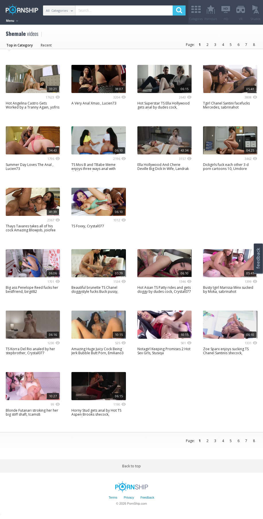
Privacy (129, 499)
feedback (258, 258)
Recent (46, 47)
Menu (12, 20)
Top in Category (19, 47)
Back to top (131, 468)
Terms (113, 499)
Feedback (147, 499)
